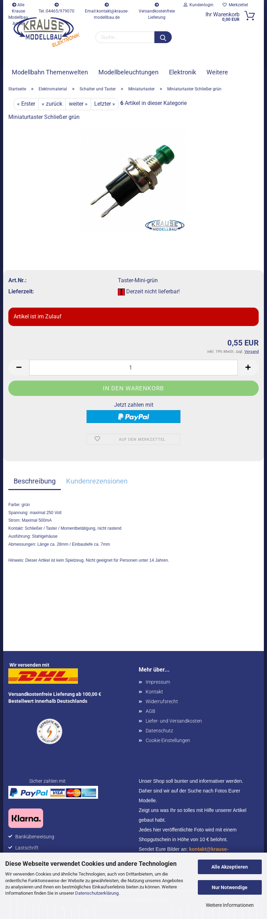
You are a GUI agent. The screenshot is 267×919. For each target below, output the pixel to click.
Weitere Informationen (230, 905)
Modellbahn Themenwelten (50, 72)
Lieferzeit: (21, 291)
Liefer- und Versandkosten (174, 721)
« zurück (52, 103)
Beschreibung (35, 481)
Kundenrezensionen (97, 481)
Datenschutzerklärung (97, 893)
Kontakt (154, 691)
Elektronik (182, 72)
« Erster (26, 103)
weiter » (78, 103)
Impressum (158, 682)
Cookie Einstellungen (168, 740)
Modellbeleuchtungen (128, 72)
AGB (150, 711)
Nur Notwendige (230, 887)
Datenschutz (159, 730)
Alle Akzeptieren (229, 867)
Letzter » (104, 103)
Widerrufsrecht (162, 701)
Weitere (217, 72)
